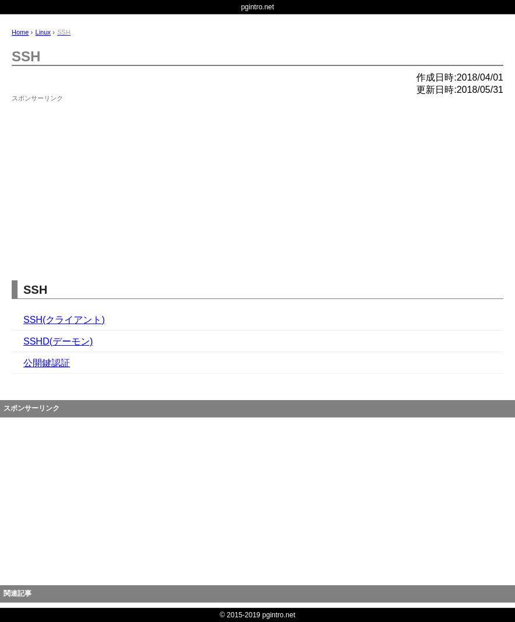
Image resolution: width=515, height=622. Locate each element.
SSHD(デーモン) (58, 341)
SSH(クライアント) (64, 320)
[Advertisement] (99, 179)
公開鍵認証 (46, 363)
